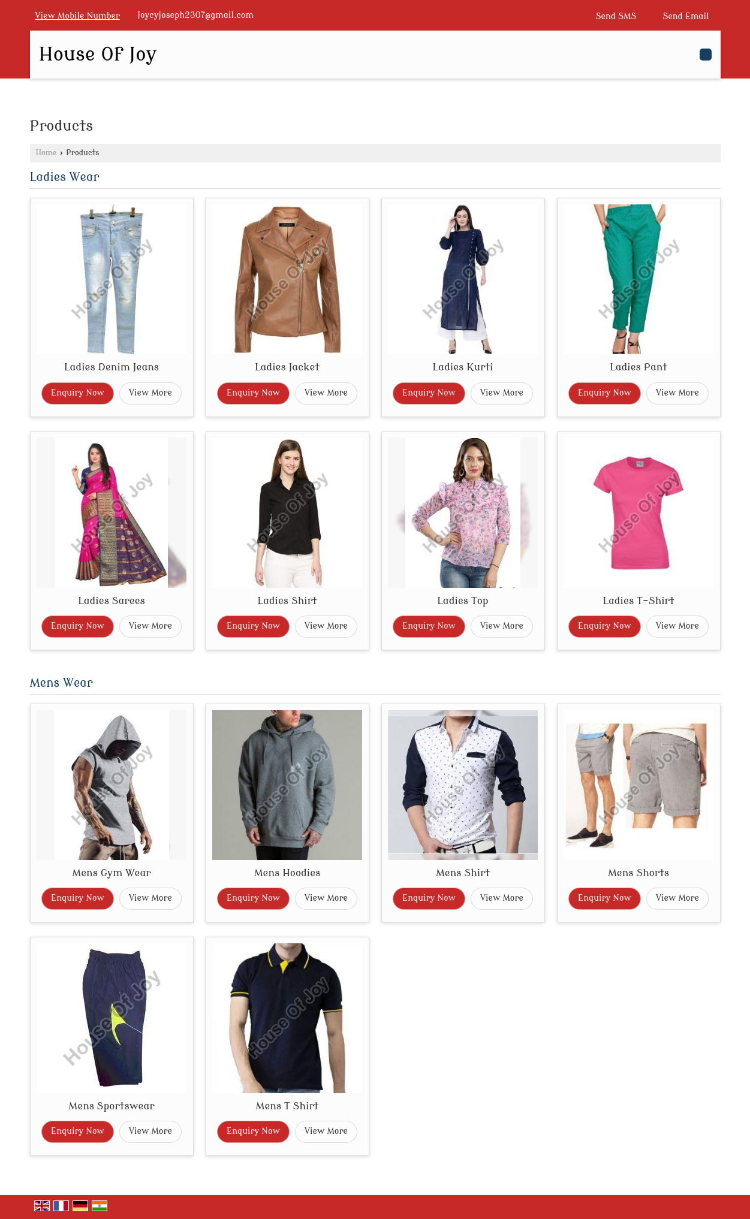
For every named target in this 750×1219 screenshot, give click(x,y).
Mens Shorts (638, 873)
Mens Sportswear (111, 1106)
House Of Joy (98, 54)
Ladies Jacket (287, 367)
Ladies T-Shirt (638, 601)
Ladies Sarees (111, 601)
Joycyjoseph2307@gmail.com (195, 15)
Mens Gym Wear (111, 873)
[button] (78, 15)
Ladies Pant (638, 367)
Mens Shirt (463, 873)
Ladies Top (462, 601)
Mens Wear (61, 683)
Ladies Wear (65, 177)
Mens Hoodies (287, 873)
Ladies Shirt (287, 601)
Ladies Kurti (463, 367)
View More (150, 392)
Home (46, 153)
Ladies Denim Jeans (111, 367)
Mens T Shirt (287, 1106)
